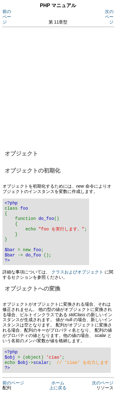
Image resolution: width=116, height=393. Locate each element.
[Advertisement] (58, 88)
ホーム (57, 382)
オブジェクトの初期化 (32, 171)
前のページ (6, 16)
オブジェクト (21, 154)
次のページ (109, 16)
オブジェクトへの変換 (32, 289)
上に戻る (58, 387)
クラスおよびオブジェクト (77, 271)
